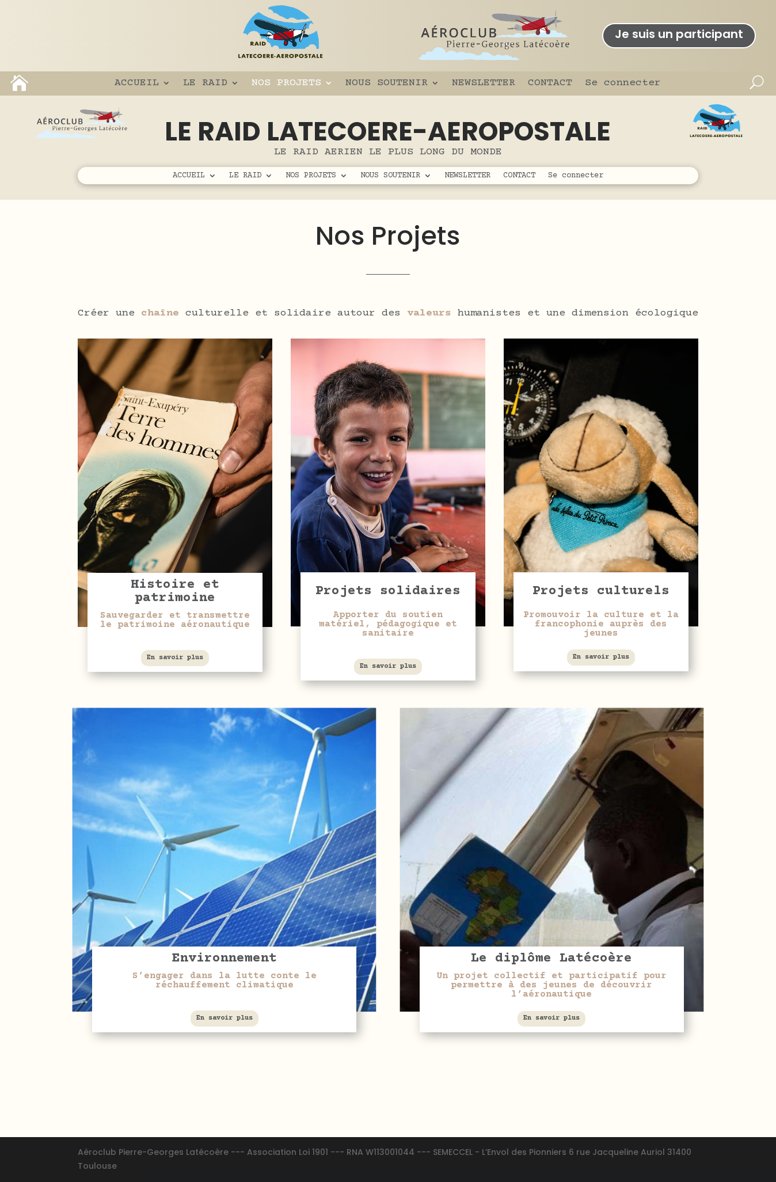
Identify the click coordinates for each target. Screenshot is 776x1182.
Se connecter (623, 83)
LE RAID (205, 83)
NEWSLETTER (483, 83)
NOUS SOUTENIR (386, 83)
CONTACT (550, 83)
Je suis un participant (679, 34)
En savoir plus (175, 658)
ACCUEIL (137, 83)
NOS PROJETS (286, 83)
